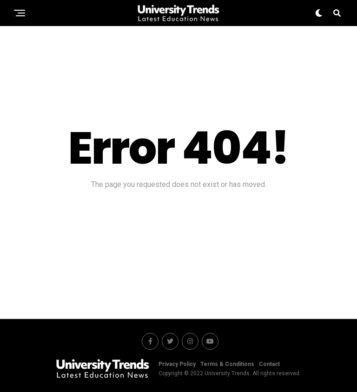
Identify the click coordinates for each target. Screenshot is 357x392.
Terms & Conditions (227, 364)
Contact (269, 364)
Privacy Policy (177, 364)
